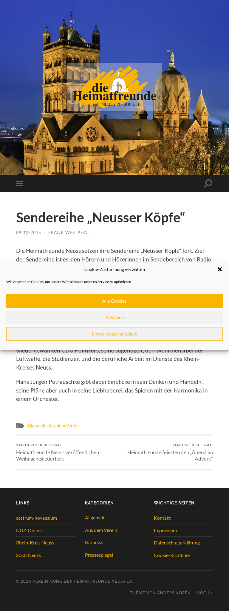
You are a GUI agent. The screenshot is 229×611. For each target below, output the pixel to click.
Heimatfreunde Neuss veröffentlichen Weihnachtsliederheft (64, 452)
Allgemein (37, 425)
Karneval (94, 542)
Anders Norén (174, 592)
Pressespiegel (99, 555)
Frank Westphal (69, 232)
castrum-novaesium (36, 518)
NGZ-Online (29, 530)
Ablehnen (114, 317)
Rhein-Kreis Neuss (35, 542)
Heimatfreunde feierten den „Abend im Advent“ (165, 452)
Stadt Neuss (28, 555)
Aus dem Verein (63, 425)
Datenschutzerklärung (177, 542)
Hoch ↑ (205, 592)
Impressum (165, 530)
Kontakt (162, 518)
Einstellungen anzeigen (114, 333)
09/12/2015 (28, 232)
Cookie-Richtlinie (172, 555)
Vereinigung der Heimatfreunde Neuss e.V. (83, 581)
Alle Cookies (114, 301)
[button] (220, 269)
